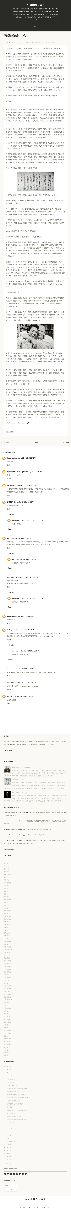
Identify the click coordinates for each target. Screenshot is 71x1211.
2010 (7, 1153)
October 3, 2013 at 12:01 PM (30, 651)
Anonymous (7, 821)
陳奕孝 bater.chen (13, 472)
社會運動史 (7, 1000)
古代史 (6, 894)
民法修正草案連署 (47, 353)
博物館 (6, 891)
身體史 (6, 1025)
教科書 (6, 927)
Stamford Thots (8, 835)
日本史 (36, 42)
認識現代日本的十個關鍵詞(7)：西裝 (17, 1097)
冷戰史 (6, 888)
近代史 (6, 1036)
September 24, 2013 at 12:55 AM (25, 616)
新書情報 (6, 941)
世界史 (6, 866)
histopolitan (35, 5)
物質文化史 (7, 991)
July (8, 1125)
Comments (8, 1190)
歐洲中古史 (7, 963)
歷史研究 (6, 972)
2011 (7, 1150)
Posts (7, 1185)
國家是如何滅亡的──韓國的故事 (21, 767)
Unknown (10, 458)
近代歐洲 (6, 1038)
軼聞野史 (6, 1030)
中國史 (6, 871)
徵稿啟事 (6, 919)
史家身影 (6, 899)
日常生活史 (7, 949)
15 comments (50, 42)
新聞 (5, 944)
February (10, 1141)
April (8, 1135)
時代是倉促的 (11, 1113)
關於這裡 (6, 1044)
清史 (5, 983)
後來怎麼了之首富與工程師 (15, 1104)
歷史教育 (6, 969)
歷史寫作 (6, 966)
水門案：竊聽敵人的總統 (14, 1116)
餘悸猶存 (10, 502)
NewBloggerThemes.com (48, 1207)
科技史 (6, 1005)
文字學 (6, 938)
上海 (5, 863)
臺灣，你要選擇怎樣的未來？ (20, 792)
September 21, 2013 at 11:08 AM (25, 458)
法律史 (6, 974)
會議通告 (6, 958)
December (10, 1076)
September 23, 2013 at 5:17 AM (20, 538)
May (8, 1132)
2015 (7, 1066)
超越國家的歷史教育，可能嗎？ (16, 1094)
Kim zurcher (7, 812)
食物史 (6, 1055)
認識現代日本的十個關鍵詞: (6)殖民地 (17, 1110)
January (9, 1144)
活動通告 (6, 977)
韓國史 (6, 1052)
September (10, 1085)
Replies (11, 514)
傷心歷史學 (10, 1107)
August (9, 1122)
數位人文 (6, 933)
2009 (7, 1157)
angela (9, 696)
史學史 (6, 897)
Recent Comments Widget (9, 849)
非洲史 (6, 1050)
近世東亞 (6, 1033)
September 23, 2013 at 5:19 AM (25, 559)
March (9, 1138)
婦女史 (28, 42)
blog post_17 (23, 829)
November (10, 1079)
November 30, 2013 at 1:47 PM (22, 696)
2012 (7, 1147)
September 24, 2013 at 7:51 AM (32, 598)
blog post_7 (22, 821)
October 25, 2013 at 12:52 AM (26, 682)
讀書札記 (6, 1022)
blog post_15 (35, 840)
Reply (9, 465)
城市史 (6, 905)
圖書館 (6, 902)
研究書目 (6, 997)
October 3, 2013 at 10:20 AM (25, 669)
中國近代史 (7, 874)
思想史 (6, 922)
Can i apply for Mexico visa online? (13, 840)
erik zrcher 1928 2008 (25, 812)
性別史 (32, 42)
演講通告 (6, 988)
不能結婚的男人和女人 (18, 35)
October (9, 1082)
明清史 (6, 955)
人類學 (6, 880)
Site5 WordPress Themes (27, 1207)
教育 (5, 930)
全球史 (6, 885)
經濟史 (6, 1011)
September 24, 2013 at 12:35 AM (27, 577)
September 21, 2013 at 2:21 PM (31, 472)
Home (35, 26)
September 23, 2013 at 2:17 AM (24, 502)
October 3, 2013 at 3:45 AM (25, 630)
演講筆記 (6, 986)
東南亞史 (6, 961)
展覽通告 (6, 916)
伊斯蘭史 (6, 883)
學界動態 (6, 910)
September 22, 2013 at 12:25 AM (25, 485)
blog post (24, 835)
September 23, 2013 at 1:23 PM (32, 520)
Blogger (45, 1205)
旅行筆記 (6, 947)
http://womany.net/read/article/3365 (18, 423)
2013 (7, 1073)
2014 (7, 1069)
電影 (5, 1047)
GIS (5, 860)
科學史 (6, 1002)
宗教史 (6, 913)
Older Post (67, 442)
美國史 (41, 42)
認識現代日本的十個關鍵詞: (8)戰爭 (17, 1088)
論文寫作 (6, 1019)
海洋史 (6, 980)
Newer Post (4, 442)
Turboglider (11, 630)
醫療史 (6, 1041)
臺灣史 (6, 1016)
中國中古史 (7, 869)
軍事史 (6, 1027)
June (8, 1129)
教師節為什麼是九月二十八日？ (16, 1091)
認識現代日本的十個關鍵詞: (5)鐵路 (17, 1119)
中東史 (6, 877)
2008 (7, 1160)
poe (8, 538)
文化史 (6, 935)
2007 (7, 1163)
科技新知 (6, 1008)
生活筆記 (6, 994)
